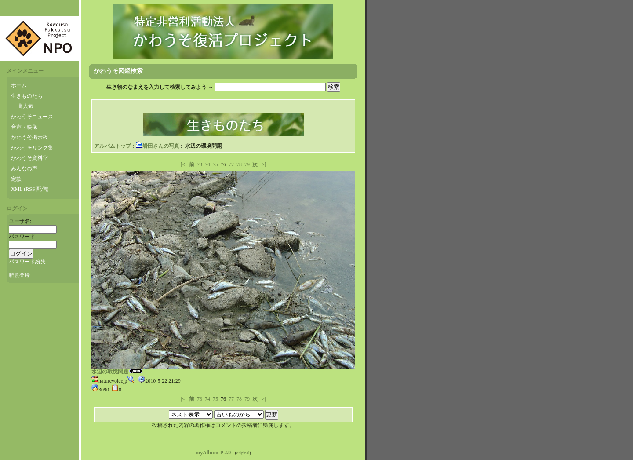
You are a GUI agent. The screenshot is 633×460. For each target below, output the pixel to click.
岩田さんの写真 (157, 146)
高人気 (25, 106)
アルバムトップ (112, 146)
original (243, 452)
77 (231, 164)
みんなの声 (24, 168)
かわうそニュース (32, 116)
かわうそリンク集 (32, 148)
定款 (16, 179)
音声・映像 (24, 127)
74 (207, 164)
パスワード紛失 (27, 262)
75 (215, 164)
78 (239, 164)
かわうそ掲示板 (29, 137)
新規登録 (19, 275)
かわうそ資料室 (29, 158)
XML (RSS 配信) (30, 189)
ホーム (19, 85)
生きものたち (27, 96)
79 (247, 164)
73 (199, 164)
